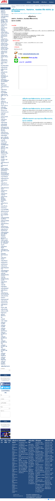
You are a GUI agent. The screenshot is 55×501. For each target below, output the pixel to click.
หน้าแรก (13, 5)
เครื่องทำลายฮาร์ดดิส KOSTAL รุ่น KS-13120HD (36, 108)
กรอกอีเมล (3, 368)
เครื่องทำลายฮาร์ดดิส (20, 5)
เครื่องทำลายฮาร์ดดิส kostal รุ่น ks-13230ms (32, 13)
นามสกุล (2, 399)
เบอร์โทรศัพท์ (3, 402)
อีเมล (2, 406)
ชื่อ (1, 395)
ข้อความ (2, 410)
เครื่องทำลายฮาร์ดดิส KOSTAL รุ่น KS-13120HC (36, 98)
